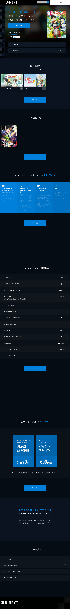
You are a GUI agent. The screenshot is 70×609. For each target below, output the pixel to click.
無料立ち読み (16, 37)
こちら (21, 299)
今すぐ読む (59, 2)
